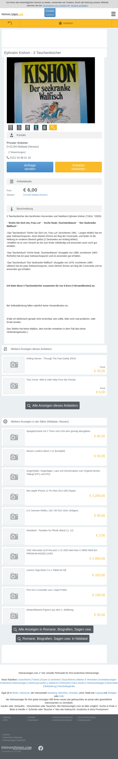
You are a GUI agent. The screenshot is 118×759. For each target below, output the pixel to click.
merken (66, 23)
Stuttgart (112, 693)
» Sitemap (6, 717)
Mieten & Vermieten (87, 679)
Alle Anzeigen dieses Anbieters (52, 405)
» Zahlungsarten (83, 720)
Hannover (25, 693)
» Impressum (32, 720)
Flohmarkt (65, 683)
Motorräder (112, 683)
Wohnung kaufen (37, 683)
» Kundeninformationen (62, 720)
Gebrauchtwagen (96, 683)
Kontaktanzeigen (108, 679)
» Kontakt (31, 717)
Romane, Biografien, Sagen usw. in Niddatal (53, 639)
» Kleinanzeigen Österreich (14, 740)
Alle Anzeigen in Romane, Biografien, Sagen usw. (53, 629)
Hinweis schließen (79, 5)
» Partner (6, 735)
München (63, 693)
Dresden (73, 693)
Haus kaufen (78, 683)
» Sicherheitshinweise (86, 717)
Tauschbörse (68, 679)
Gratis (50, 12)
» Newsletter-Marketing (12, 737)
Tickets (35, 679)
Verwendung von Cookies (55, 5)
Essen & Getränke (50, 679)
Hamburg (52, 693)
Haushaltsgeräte (66, 686)
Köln (61, 696)
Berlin (15, 693)
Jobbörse (53, 683)
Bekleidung (50, 686)
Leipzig (99, 693)
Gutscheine (24, 679)
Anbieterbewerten (78, 167)
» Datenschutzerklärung (62, 717)
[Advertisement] (54, 38)
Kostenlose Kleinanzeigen (13, 683)
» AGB (4, 720)
